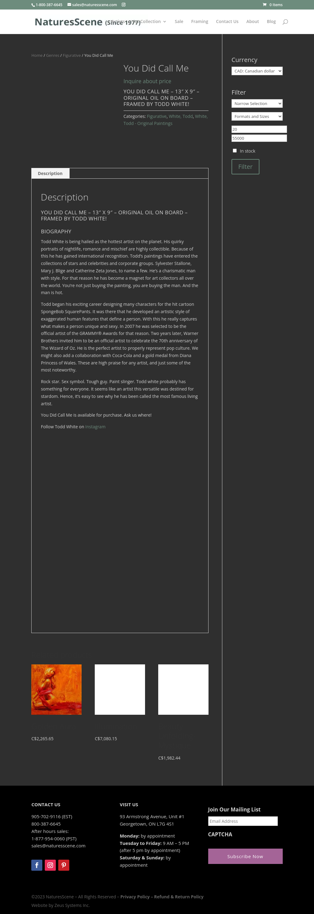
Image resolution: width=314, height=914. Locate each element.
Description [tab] (50, 173)
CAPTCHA (220, 834)
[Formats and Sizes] (257, 116)
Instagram (95, 427)
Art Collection (147, 21)
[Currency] (257, 71)
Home (36, 55)
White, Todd (181, 116)
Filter (245, 166)
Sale (179, 21)
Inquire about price (147, 81)
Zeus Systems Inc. (72, 905)
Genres (52, 55)
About (253, 21)
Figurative (72, 55)
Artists (118, 21)
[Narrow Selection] (257, 103)
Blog (271, 21)
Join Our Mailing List (234, 809)
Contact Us (227, 21)
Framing (199, 21)
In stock (247, 151)
